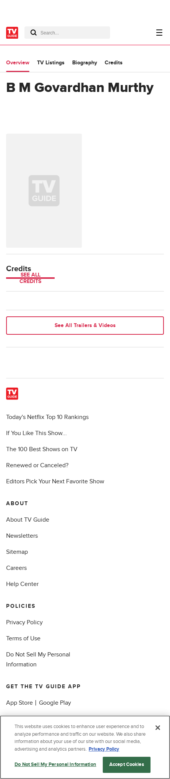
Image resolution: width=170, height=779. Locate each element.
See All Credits (30, 278)
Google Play (55, 703)
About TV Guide (27, 520)
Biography (84, 62)
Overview (17, 62)
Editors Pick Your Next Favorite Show (55, 481)
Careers (16, 568)
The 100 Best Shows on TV (42, 449)
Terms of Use (23, 638)
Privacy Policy (24, 622)
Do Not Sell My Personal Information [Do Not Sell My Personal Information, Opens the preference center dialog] (55, 764)
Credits (114, 62)
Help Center (22, 584)
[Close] (157, 727)
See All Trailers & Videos (85, 325)
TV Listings (51, 62)
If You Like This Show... (36, 433)
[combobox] (67, 32)
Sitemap (17, 552)
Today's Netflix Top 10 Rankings (47, 417)
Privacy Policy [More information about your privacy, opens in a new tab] (104, 749)
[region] (85, 747)
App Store (19, 703)
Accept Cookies (126, 764)
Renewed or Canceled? (37, 465)
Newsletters (22, 536)
